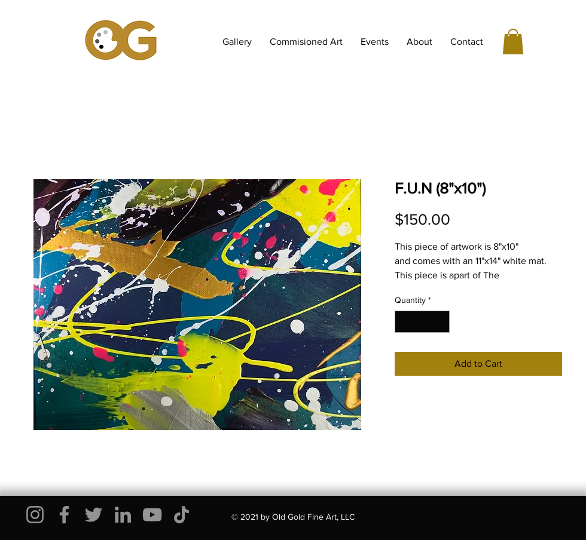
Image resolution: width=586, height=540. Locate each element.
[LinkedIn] (123, 514)
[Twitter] (93, 514)
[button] (513, 41)
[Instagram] (35, 514)
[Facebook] (64, 514)
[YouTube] (152, 514)
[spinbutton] (422, 321)
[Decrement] (403, 321)
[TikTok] (181, 514)
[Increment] (440, 321)
